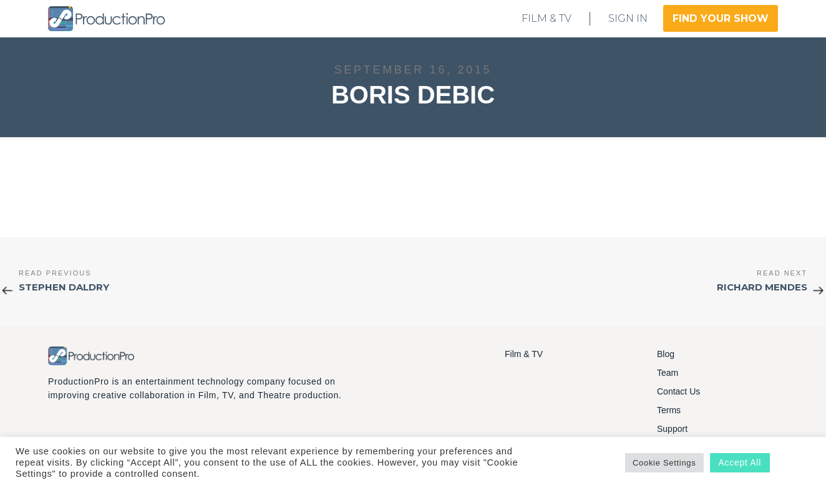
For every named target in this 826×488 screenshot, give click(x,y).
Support (672, 429)
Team (667, 373)
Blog (665, 354)
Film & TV (524, 354)
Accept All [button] (740, 462)
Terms (669, 410)
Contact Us (678, 391)
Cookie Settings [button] (664, 462)
